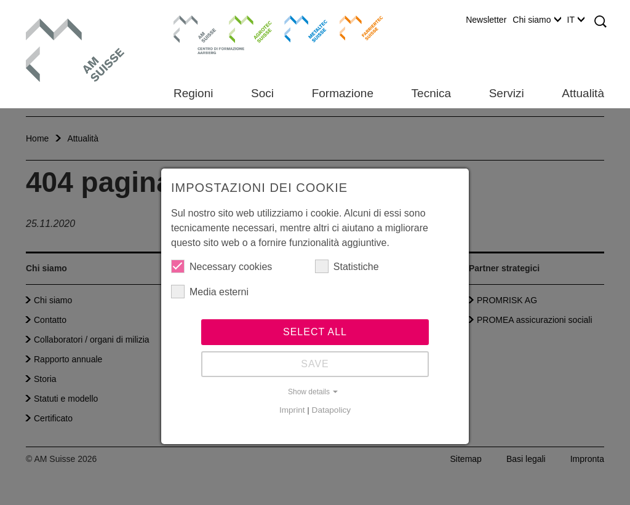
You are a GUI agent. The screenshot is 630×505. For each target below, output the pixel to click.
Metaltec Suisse (298, 27)
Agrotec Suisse (241, 27)
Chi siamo (536, 20)
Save (315, 364)
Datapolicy (331, 410)
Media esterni (210, 291)
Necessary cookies (221, 266)
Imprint (292, 410)
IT (575, 20)
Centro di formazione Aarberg (191, 33)
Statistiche (347, 266)
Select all (315, 332)
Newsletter (486, 20)
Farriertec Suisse (355, 27)
